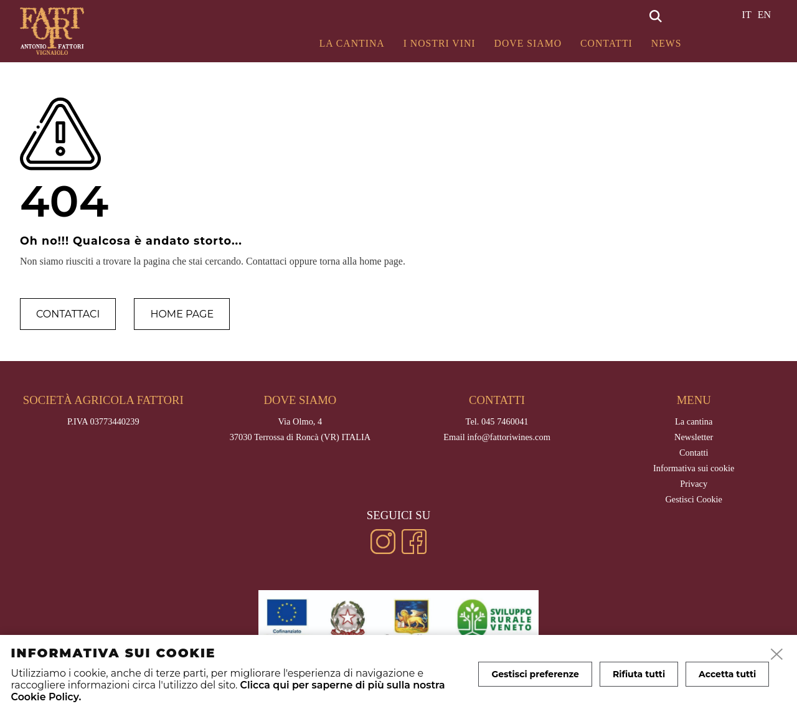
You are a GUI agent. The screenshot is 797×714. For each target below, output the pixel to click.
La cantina (352, 43)
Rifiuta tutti (639, 674)
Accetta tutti (727, 674)
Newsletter (693, 437)
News (666, 43)
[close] (777, 654)
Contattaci (68, 314)
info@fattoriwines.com (508, 437)
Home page (182, 314)
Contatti (606, 43)
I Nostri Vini (439, 43)
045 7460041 (505, 421)
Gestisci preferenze (535, 674)
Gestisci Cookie (693, 499)
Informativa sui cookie (693, 468)
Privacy (693, 484)
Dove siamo (528, 43)
